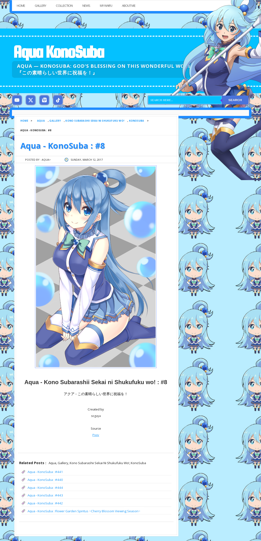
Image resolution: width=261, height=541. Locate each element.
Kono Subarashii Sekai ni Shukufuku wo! (94, 120)
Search (235, 100)
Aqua (41, 120)
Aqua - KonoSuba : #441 (45, 472)
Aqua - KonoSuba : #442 (45, 503)
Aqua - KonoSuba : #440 (45, 480)
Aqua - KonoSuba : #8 (62, 145)
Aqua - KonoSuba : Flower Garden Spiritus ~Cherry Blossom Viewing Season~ (84, 511)
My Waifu (106, 5)
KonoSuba (136, 120)
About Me (128, 5)
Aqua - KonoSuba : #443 (45, 495)
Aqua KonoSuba (58, 52)
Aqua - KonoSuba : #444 (45, 487)
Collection (64, 5)
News (86, 5)
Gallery (40, 5)
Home (21, 5)
